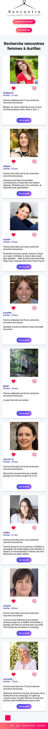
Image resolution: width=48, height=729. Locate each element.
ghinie (6, 386)
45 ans (15, 462)
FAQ (12, 726)
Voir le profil (23, 120)
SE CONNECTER (24, 30)
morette (6, 239)
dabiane (6, 166)
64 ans (15, 608)
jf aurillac (7, 313)
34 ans (15, 388)
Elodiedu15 (8, 93)
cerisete (6, 606)
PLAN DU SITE (28, 726)
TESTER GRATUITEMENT (24, 22)
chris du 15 (8, 459)
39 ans (15, 315)
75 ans (15, 681)
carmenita (7, 679)
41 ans (15, 535)
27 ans (15, 95)
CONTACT (41, 726)
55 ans (15, 242)
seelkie (6, 532)
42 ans (15, 168)
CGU (18, 726)
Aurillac (6, 95)
